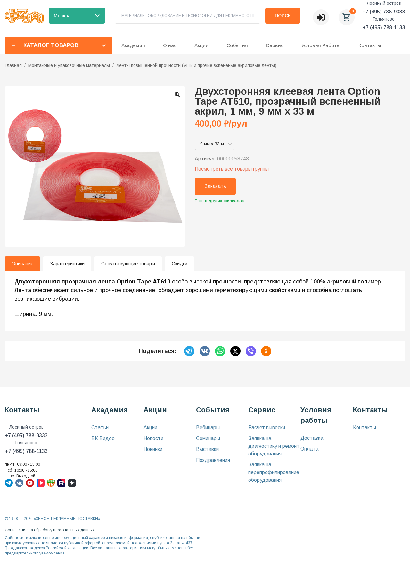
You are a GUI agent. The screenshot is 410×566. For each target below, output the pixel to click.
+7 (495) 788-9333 (383, 11)
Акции (150, 427)
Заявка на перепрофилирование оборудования (273, 472)
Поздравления (213, 460)
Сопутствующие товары (128, 263)
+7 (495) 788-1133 (384, 27)
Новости (153, 438)
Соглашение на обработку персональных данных (49, 530)
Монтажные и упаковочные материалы (69, 65)
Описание (22, 263)
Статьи (100, 427)
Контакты (369, 45)
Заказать (215, 186)
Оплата (309, 449)
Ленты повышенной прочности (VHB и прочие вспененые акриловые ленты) (196, 65)
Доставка (311, 438)
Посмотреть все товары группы (232, 169)
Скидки (179, 263)
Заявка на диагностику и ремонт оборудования (273, 446)
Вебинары (208, 427)
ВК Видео (103, 438)
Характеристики (67, 263)
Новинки (153, 449)
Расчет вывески (266, 427)
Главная (13, 65)
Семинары (208, 438)
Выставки (207, 449)
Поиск (283, 15)
